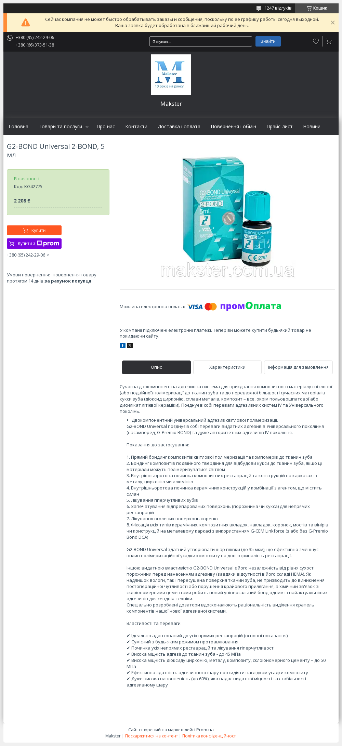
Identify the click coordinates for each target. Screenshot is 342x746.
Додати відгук (316, 41)
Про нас (105, 126)
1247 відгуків (278, 8)
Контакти (136, 126)
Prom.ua (205, 730)
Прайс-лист (279, 126)
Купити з (38, 243)
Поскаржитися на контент (151, 736)
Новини (311, 126)
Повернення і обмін (233, 126)
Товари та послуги (60, 126)
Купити (38, 230)
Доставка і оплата (179, 126)
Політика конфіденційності (209, 736)
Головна (18, 126)
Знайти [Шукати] (268, 41)
